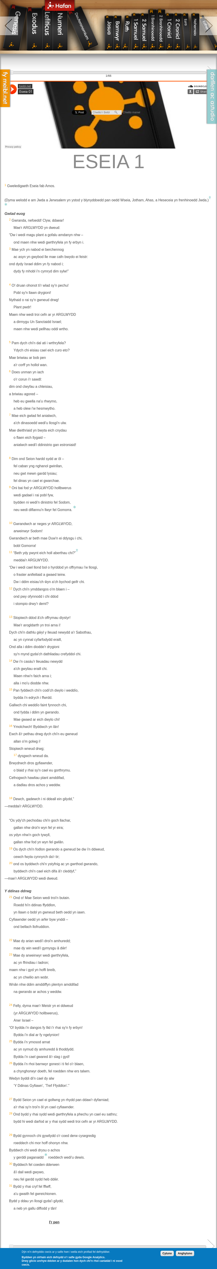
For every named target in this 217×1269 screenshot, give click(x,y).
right (208, 26)
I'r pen (54, 1222)
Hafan (59, 6)
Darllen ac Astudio (212, 97)
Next (211, 1246)
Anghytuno (185, 1253)
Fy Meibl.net (5, 88)
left (9, 26)
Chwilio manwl (131, 112)
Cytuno (167, 1253)
